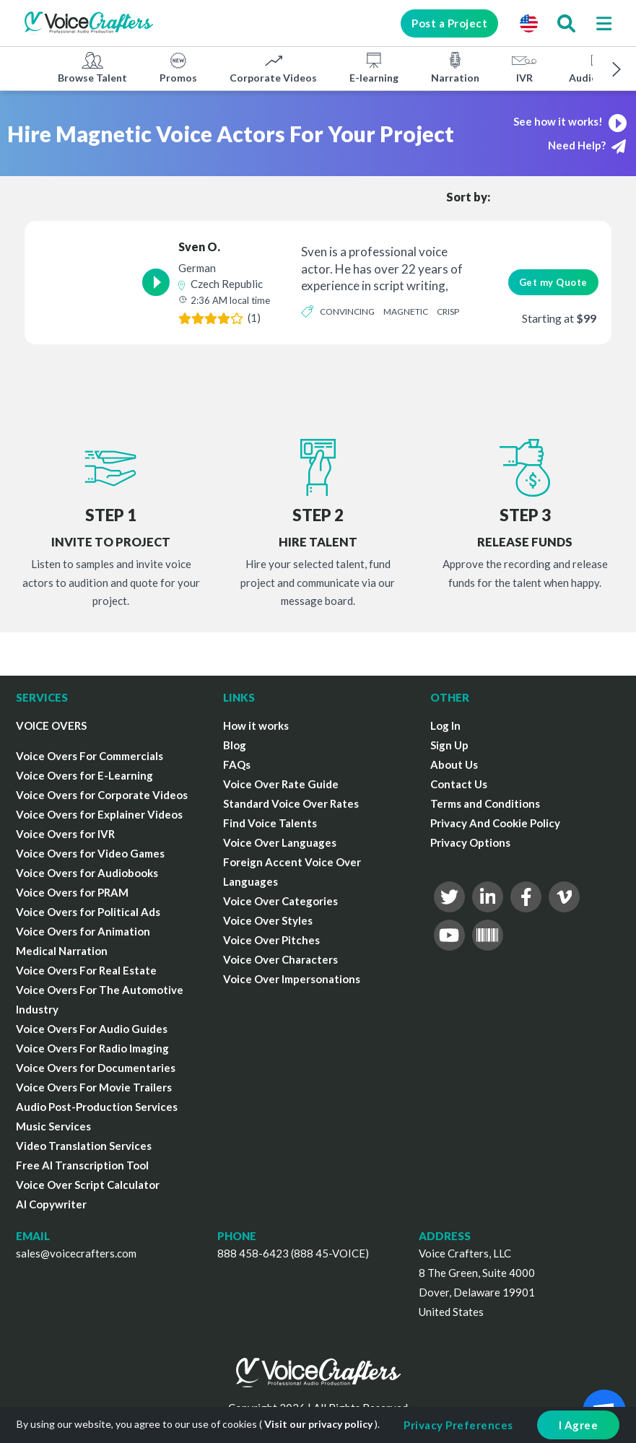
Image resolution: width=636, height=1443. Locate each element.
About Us (454, 764)
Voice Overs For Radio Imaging (92, 1048)
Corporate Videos (273, 67)
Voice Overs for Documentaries (95, 1067)
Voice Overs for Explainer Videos (99, 814)
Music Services (53, 1126)
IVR (524, 67)
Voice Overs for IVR (65, 833)
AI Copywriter (51, 1204)
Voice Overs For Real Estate (86, 970)
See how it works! (572, 121)
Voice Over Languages (279, 842)
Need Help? (587, 146)
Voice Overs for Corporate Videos (102, 794)
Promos (178, 67)
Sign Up (449, 744)
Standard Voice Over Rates (291, 803)
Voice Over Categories (280, 900)
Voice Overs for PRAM (72, 892)
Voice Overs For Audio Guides (91, 1028)
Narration (455, 67)
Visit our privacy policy (318, 1424)
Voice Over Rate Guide (281, 783)
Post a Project (447, 23)
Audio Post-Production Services (97, 1106)
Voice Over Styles (268, 920)
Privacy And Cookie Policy (495, 822)
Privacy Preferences (458, 1424)
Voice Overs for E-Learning (84, 775)
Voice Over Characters (280, 959)
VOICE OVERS (51, 725)
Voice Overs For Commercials (89, 755)
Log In (445, 725)
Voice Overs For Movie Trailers (94, 1087)
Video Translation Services (84, 1145)
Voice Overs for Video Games (90, 853)
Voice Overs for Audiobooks (87, 872)
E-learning (373, 67)
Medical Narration (62, 950)
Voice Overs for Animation (83, 931)
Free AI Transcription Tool (82, 1165)
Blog (234, 744)
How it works (256, 725)
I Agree (578, 1424)
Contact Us (458, 783)
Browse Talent (92, 67)
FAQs (237, 764)
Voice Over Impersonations (291, 978)
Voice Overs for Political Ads (88, 911)
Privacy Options (470, 842)
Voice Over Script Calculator (88, 1184)
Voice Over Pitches (271, 939)
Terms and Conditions (485, 803)
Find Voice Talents (270, 822)
